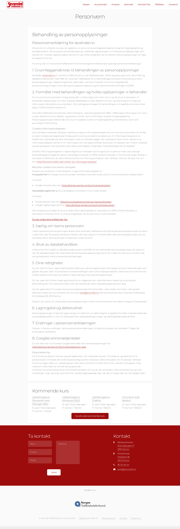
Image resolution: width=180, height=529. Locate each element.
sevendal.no (49, 75)
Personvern (136, 518)
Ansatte (115, 4)
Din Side (123, 518)
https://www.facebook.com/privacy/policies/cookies (85, 201)
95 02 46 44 (123, 465)
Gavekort (173, 4)
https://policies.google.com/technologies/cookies (86, 185)
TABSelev (159, 4)
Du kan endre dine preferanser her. (50, 219)
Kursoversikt (100, 4)
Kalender (128, 4)
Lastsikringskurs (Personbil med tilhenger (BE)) (41, 400)
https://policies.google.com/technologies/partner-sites (59, 347)
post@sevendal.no (89, 292)
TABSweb (83, 518)
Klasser (86, 4)
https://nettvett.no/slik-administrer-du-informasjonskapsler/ (67, 162)
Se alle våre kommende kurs (90, 416)
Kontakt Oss (144, 4)
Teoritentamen (108, 518)
